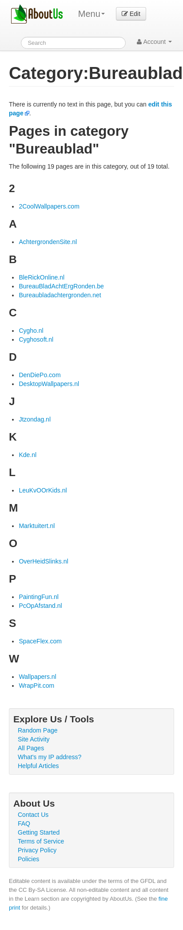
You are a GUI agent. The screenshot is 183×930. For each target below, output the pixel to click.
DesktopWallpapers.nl (49, 383)
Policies (28, 859)
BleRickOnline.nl (41, 277)
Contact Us (33, 814)
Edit (131, 13)
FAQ (24, 823)
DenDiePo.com (39, 374)
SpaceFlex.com (40, 641)
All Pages (31, 748)
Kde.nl (27, 454)
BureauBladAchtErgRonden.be (61, 286)
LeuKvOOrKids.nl (43, 490)
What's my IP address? (49, 757)
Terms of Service (41, 841)
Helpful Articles (38, 765)
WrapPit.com (36, 685)
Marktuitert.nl (37, 525)
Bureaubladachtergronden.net (60, 295)
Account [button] (154, 41)
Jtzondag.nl (35, 419)
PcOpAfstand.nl (40, 605)
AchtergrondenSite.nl (48, 241)
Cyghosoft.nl (36, 339)
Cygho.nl (31, 330)
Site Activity (34, 739)
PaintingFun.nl (39, 596)
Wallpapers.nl (37, 676)
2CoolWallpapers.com (49, 206)
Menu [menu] (91, 14)
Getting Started (39, 832)
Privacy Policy (37, 850)
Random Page (38, 730)
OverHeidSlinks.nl (43, 561)
